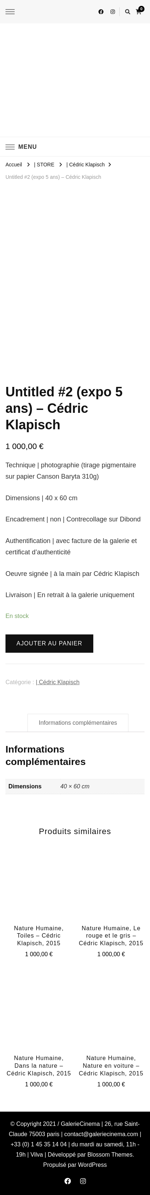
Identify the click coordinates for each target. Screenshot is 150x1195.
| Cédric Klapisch (58, 682)
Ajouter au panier (49, 643)
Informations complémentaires (78, 723)
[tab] (77, 723)
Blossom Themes (109, 1154)
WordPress (92, 1165)
